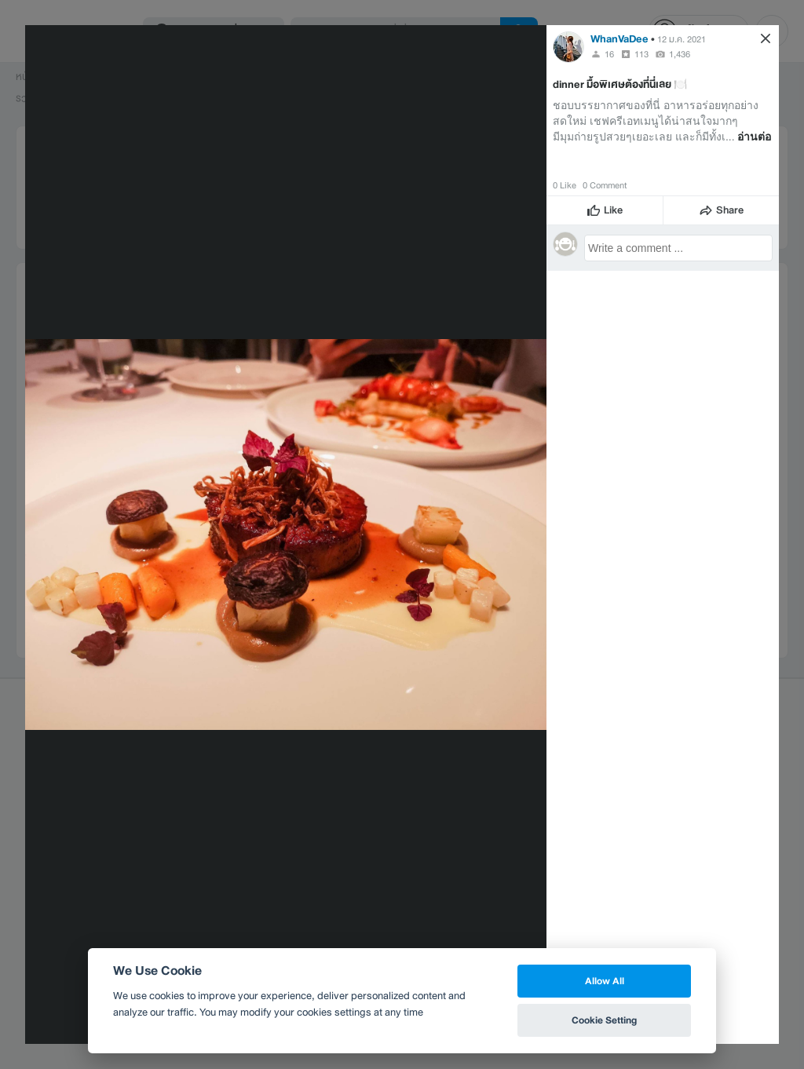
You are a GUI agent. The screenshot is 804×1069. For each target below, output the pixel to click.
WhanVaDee (619, 39)
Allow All (604, 980)
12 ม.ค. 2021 (681, 39)
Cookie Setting (604, 1019)
